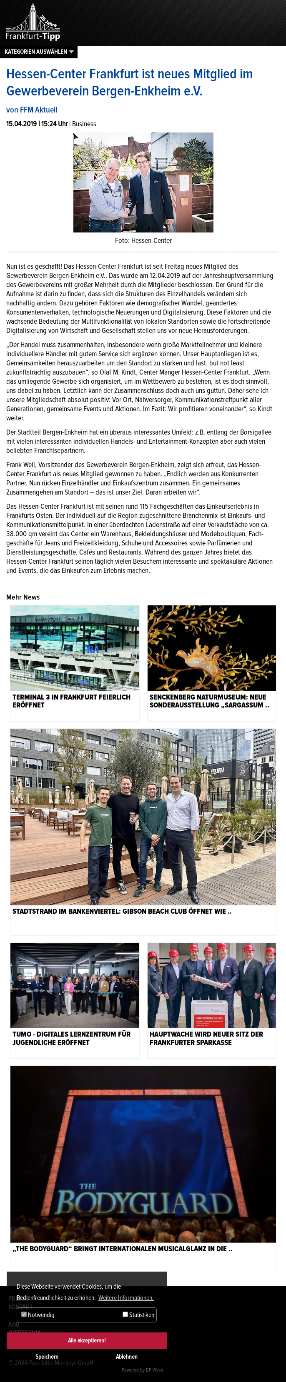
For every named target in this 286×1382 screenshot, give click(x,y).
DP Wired (154, 1370)
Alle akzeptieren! (86, 1340)
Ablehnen (127, 1356)
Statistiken (138, 1315)
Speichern (46, 1356)
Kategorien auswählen (36, 51)
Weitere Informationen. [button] (126, 1298)
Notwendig (38, 1315)
